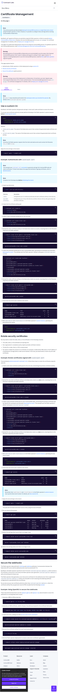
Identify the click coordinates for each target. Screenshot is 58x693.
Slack (31, 675)
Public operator (50, 56)
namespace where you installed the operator (37, 98)
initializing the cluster (10, 114)
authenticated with (18, 361)
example (42, 585)
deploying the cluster (8, 252)
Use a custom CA (34, 494)
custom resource (41, 320)
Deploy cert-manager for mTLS (26, 41)
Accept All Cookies (13, 679)
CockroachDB (6, 660)
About (44, 660)
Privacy (44, 674)
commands (19, 167)
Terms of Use (46, 677)
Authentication (7, 170)
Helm (42, 56)
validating (28, 566)
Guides (18, 660)
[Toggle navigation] (55, 3)
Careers (45, 666)
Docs (31, 660)
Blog (44, 663)
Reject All (14, 683)
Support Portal (33, 678)
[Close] (26, 670)
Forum (31, 672)
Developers (32, 666)
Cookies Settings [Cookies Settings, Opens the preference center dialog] (14, 687)
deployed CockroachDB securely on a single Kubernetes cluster (37, 30)
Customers (45, 668)
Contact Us (32, 681)
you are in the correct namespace (29, 614)
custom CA (35, 66)
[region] (14, 680)
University (32, 663)
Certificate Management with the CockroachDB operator (31, 46)
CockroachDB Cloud (8, 663)
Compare (6, 666)
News (44, 671)
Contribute (6, 17)
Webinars (19, 663)
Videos (18, 666)
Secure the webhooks (8, 71)
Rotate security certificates (9, 68)
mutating (21, 566)
